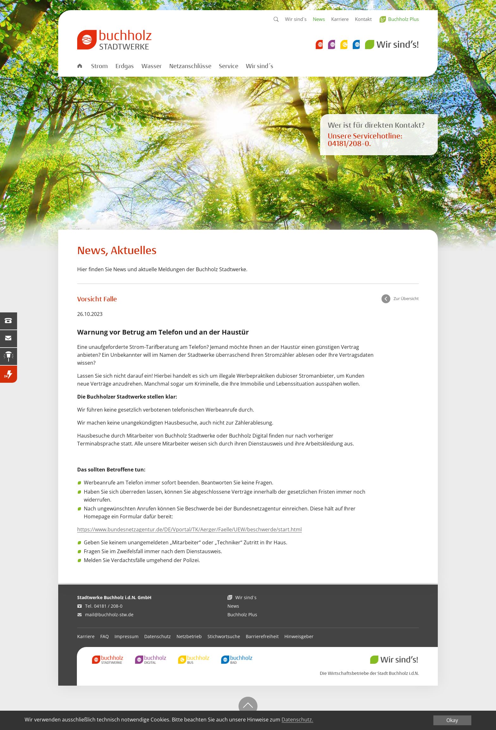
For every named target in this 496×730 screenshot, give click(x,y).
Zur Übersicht (406, 298)
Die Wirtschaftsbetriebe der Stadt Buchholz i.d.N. (369, 673)
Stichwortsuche (224, 636)
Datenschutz (157, 636)
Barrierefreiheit (262, 636)
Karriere (340, 19)
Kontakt (363, 19)
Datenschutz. (297, 719)
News (319, 19)
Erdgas (124, 66)
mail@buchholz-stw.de (109, 615)
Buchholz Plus (403, 19)
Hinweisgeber (298, 636)
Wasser (151, 66)
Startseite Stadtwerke (79, 65)
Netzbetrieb (189, 636)
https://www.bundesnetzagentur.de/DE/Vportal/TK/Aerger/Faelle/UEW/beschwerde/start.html (189, 529)
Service (228, 66)
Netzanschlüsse (190, 66)
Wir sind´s (296, 19)
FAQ (104, 636)
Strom (99, 66)
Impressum (127, 636)
